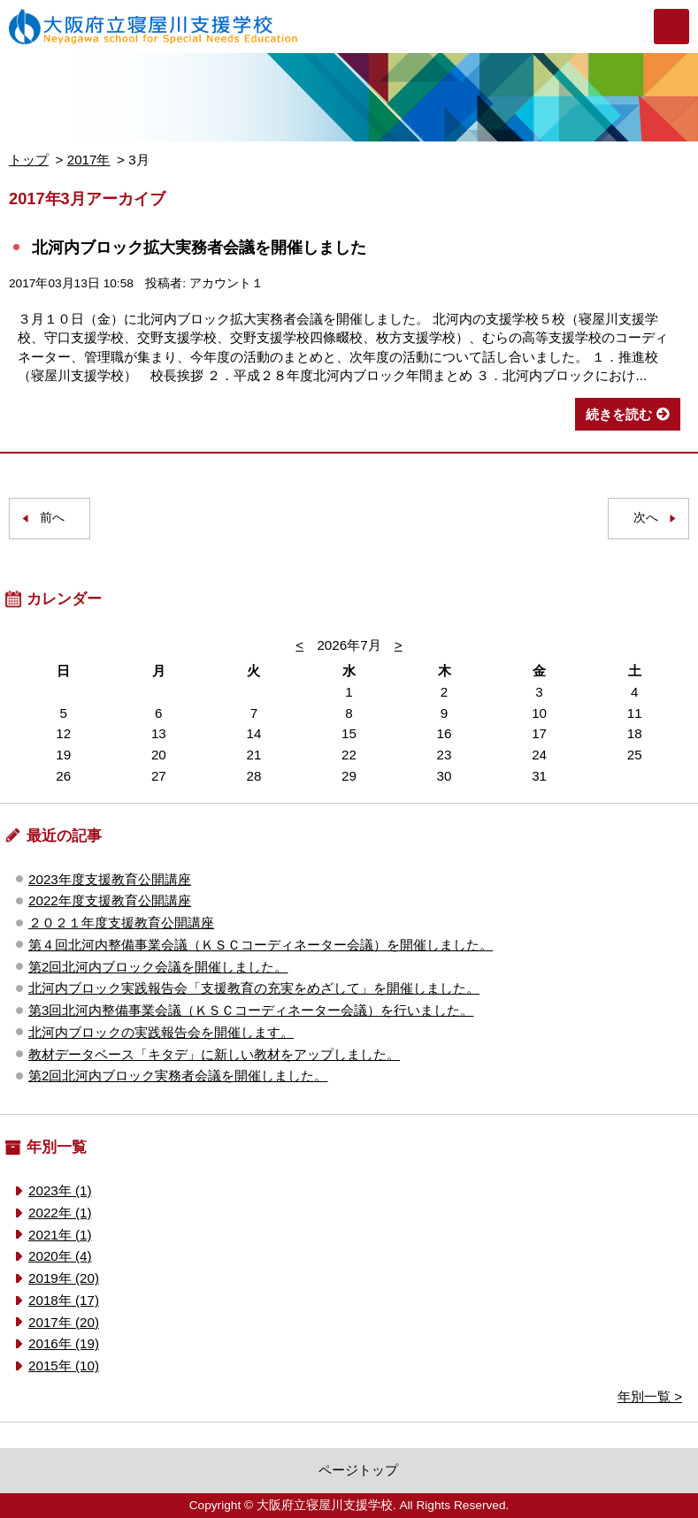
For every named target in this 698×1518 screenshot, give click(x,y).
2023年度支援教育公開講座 (109, 879)
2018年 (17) (63, 1300)
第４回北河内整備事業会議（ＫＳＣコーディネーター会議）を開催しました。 (260, 944)
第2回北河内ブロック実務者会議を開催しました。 (177, 1075)
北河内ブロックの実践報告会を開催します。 (161, 1032)
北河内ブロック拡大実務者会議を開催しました (199, 247)
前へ (52, 517)
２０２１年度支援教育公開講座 (121, 922)
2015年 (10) (63, 1365)
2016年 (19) (63, 1343)
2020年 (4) (60, 1255)
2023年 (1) (60, 1190)
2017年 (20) (63, 1322)
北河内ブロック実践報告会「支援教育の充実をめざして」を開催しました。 (253, 987)
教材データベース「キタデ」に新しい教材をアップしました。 (214, 1054)
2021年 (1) (60, 1234)
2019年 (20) (63, 1277)
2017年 (89, 159)
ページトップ (358, 1469)
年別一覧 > (649, 1396)
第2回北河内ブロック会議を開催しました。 (158, 966)
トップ (29, 159)
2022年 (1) (60, 1212)
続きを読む (619, 414)
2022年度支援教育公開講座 (109, 900)
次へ (645, 517)
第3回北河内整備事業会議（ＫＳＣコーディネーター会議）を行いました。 (250, 1010)
